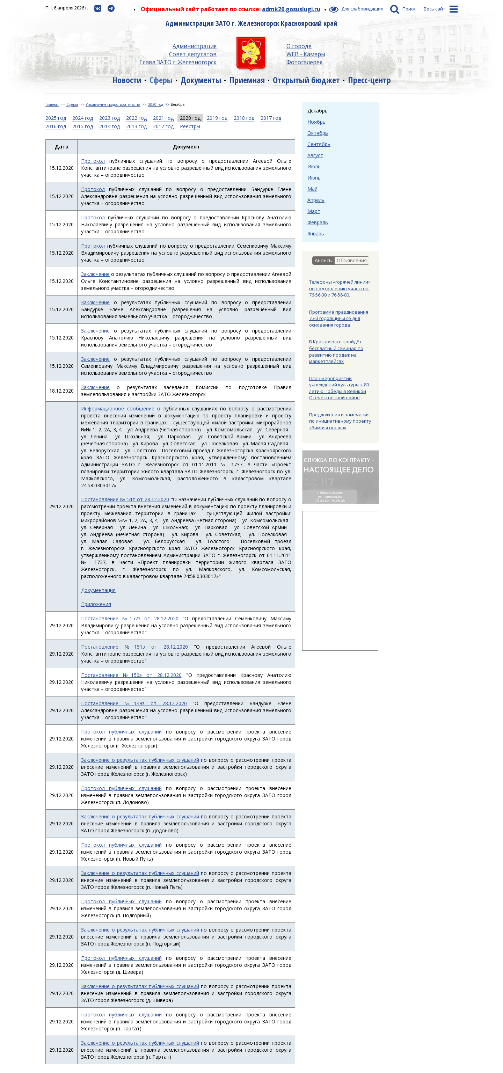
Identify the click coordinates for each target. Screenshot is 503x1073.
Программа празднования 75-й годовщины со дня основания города (338, 318)
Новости (126, 80)
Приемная (247, 80)
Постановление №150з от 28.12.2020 (131, 675)
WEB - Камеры (305, 54)
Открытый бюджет (306, 80)
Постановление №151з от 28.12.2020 (134, 646)
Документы (201, 80)
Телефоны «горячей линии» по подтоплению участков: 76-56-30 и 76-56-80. (339, 288)
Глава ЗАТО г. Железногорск (178, 62)
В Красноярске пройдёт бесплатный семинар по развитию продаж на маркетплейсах (336, 351)
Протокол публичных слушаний (121, 731)
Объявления (352, 260)
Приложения (96, 604)
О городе (299, 46)
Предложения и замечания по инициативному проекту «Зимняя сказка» (340, 421)
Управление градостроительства (113, 104)
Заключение (95, 274)
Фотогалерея (304, 62)
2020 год (155, 104)
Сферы (161, 80)
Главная (52, 104)
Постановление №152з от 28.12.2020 (129, 618)
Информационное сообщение (117, 408)
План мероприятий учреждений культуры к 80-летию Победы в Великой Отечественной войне (339, 388)
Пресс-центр (369, 80)
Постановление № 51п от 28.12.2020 (125, 499)
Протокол (93, 161)
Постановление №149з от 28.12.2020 (134, 703)
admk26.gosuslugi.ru (291, 9)
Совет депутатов (193, 54)
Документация (98, 590)
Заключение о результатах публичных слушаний (140, 760)
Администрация (195, 46)
